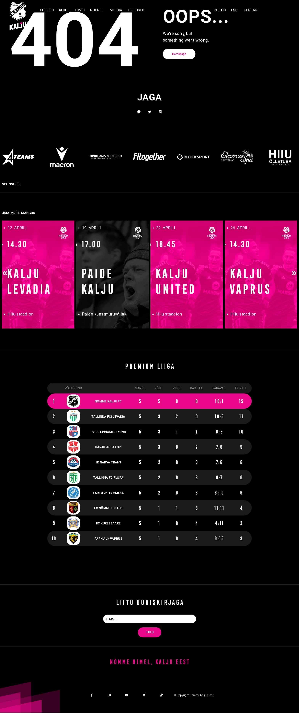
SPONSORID (11, 184)
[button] (149, 112)
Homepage (179, 53)
